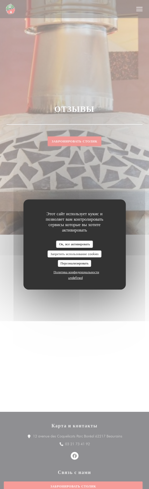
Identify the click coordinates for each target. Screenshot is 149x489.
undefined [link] (75, 278)
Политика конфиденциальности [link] (76, 272)
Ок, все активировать (74, 244)
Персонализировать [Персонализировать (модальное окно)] (74, 263)
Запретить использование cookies (75, 253)
